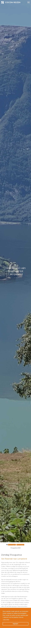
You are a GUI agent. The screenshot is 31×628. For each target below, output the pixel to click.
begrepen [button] (15, 623)
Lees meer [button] (6, 619)
